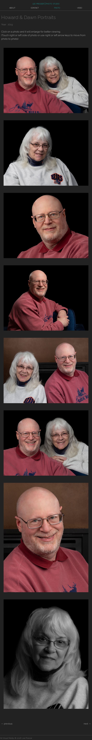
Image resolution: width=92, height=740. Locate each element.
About (12, 7)
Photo (57, 7)
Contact (35, 7)
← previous (6, 723)
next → (87, 723)
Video (79, 7)
